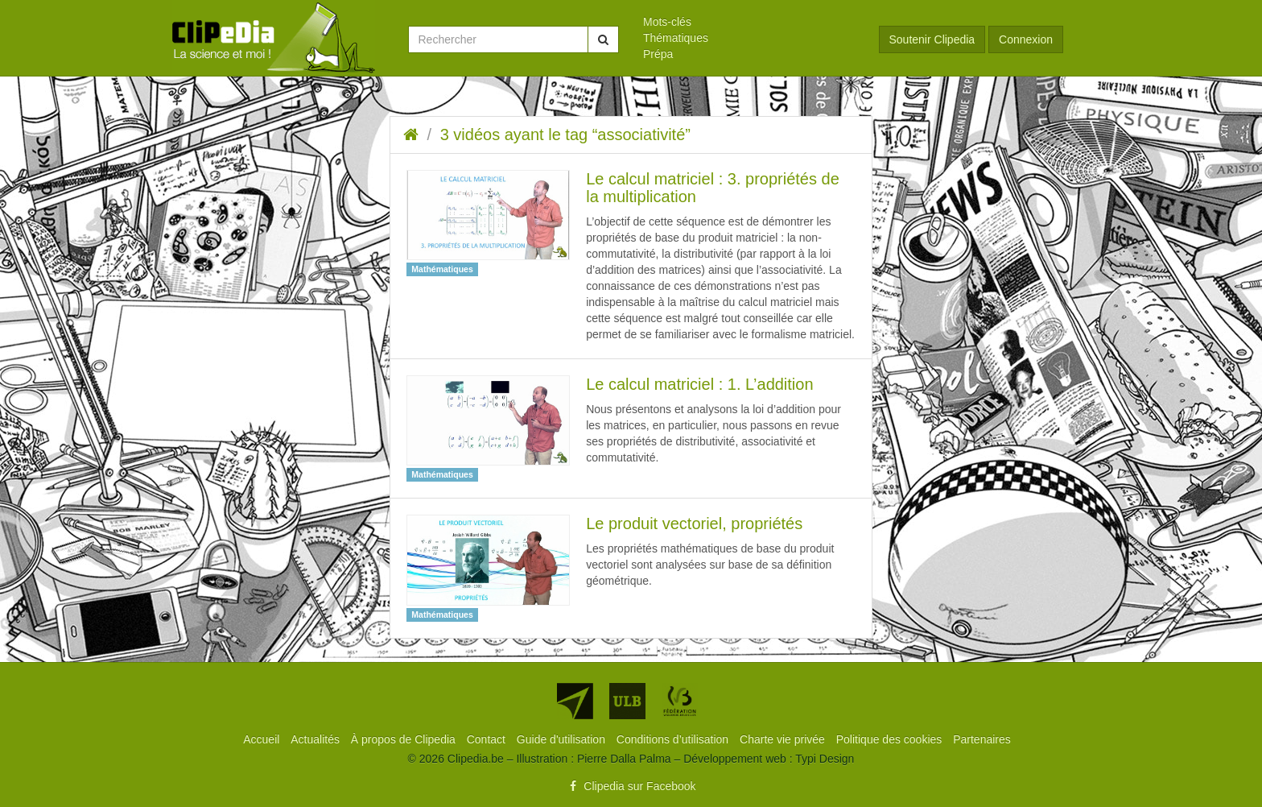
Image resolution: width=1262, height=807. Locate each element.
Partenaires (982, 739)
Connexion (1026, 39)
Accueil (263, 739)
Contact (488, 739)
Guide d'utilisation (562, 739)
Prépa (658, 54)
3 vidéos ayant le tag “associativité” (565, 134)
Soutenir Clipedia (932, 39)
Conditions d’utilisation (674, 739)
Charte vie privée (784, 739)
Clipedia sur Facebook (630, 786)
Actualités (317, 739)
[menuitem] (749, 22)
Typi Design (824, 758)
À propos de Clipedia (405, 739)
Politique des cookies (890, 739)
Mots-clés (667, 21)
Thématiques (675, 37)
